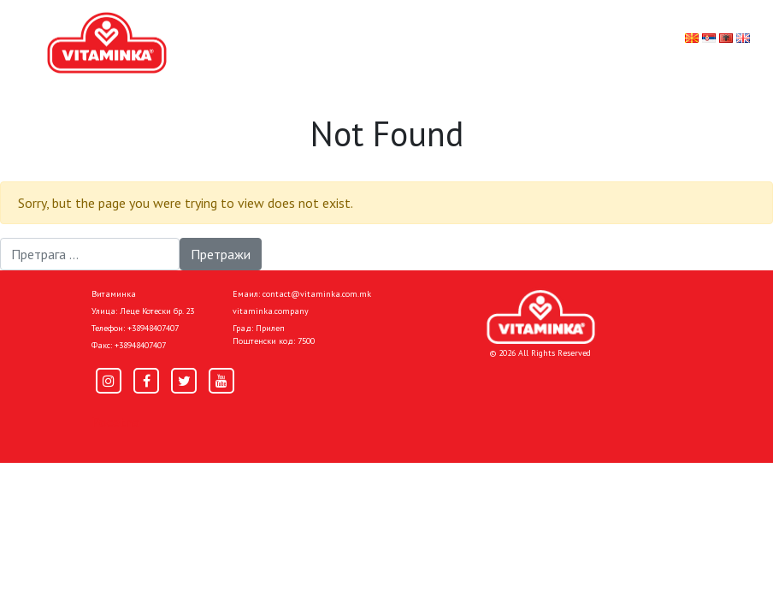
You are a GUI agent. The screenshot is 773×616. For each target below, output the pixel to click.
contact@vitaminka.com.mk (317, 293)
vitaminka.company (271, 311)
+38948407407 (153, 328)
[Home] (541, 316)
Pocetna (115, 421)
